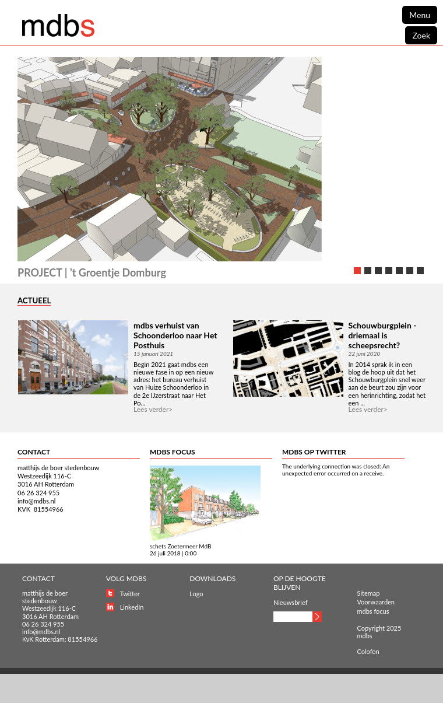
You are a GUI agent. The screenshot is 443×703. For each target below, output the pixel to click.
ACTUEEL (34, 300)
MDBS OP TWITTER (314, 451)
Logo (196, 593)
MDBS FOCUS (172, 451)
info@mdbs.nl (36, 501)
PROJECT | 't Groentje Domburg (91, 272)
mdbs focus (373, 611)
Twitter (130, 593)
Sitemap (368, 593)
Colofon (368, 651)
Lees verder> (153, 409)
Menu (419, 15)
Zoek (421, 35)
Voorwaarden (376, 602)
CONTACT (33, 451)
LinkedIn (132, 607)
